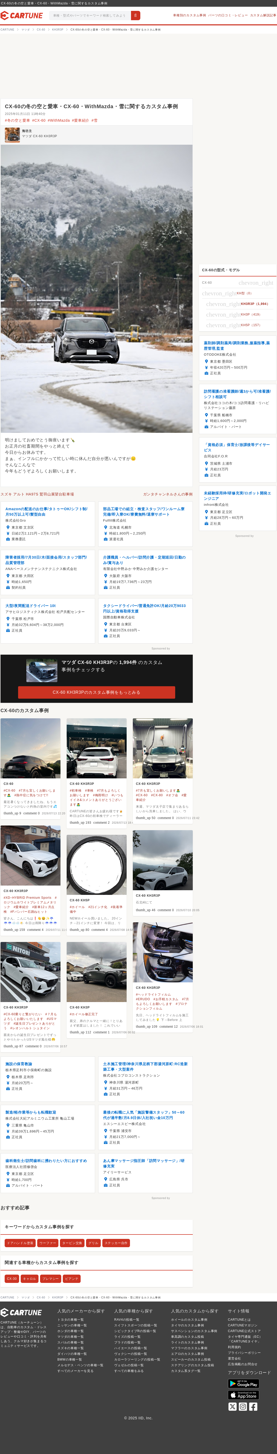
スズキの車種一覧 (70, 1348)
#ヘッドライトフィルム (153, 994)
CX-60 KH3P (80, 1007)
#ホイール (77, 907)
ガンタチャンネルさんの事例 (168, 494)
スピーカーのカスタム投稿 (191, 1359)
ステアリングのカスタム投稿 (192, 1365)
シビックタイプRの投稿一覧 (135, 1331)
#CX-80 (157, 795)
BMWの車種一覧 (69, 1359)
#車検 (89, 790)
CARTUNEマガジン (243, 1325)
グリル (93, 1243)
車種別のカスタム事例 (189, 15)
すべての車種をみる (129, 1371)
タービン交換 (72, 1243)
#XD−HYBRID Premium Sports (27, 898)
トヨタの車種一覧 (70, 1319)
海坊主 (27, 131)
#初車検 (76, 790)
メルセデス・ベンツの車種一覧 (80, 1365)
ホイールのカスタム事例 (189, 1319)
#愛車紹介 (80, 120)
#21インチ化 (97, 907)
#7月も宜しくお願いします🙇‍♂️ (158, 790)
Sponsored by (161, 648)
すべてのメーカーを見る (75, 1371)
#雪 (94, 120)
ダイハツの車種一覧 (72, 1354)
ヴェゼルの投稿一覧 (129, 1365)
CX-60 (8, 784)
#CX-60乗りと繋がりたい (23, 1014)
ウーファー (48, 1243)
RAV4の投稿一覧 (127, 1319)
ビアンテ (71, 1279)
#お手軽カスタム (166, 999)
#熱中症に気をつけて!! (31, 795)
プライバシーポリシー (244, 1353)
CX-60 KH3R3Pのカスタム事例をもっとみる (97, 692)
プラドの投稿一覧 (127, 1342)
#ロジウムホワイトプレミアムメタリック (30, 902)
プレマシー (50, 1279)
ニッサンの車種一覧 (72, 1325)
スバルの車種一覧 (70, 1342)
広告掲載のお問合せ (243, 1364)
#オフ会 (172, 795)
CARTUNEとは (239, 1319)
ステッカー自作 (116, 1243)
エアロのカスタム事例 (187, 1354)
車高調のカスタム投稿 (187, 1337)
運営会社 (234, 1358)
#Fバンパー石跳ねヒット (29, 912)
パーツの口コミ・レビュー (228, 15)
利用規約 (234, 1347)
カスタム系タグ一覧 (186, 1371)
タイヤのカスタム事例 (187, 1325)
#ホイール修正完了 (84, 1014)
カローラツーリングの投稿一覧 (137, 1359)
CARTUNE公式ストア (244, 1331)
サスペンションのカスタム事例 (194, 1331)
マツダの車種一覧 (70, 1337)
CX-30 (12, 1279)
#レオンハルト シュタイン (30, 1028)
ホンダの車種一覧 (70, 1331)
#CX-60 (38, 120)
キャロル (29, 1279)
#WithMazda (59, 120)
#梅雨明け (100, 795)
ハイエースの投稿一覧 (130, 1348)
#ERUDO (143, 999)
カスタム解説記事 (263, 15)
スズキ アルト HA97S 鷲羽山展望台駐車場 (37, 494)
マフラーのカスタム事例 (189, 1348)
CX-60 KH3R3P (82, 784)
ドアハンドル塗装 (20, 1243)
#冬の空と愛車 (17, 120)
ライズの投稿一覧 (127, 1337)
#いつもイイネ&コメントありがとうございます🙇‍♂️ (97, 799)
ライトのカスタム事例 (187, 1342)
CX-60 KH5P (80, 900)
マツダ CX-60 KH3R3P (39, 136)
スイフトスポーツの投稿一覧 (135, 1325)
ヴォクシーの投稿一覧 (130, 1354)
